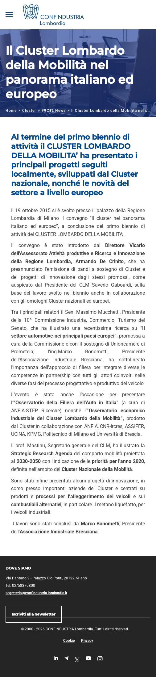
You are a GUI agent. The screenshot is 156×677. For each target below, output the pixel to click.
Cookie (69, 640)
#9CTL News (54, 110)
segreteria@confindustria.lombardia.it (36, 593)
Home (11, 110)
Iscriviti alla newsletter (33, 614)
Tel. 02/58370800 (20, 585)
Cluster (29, 110)
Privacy (87, 640)
